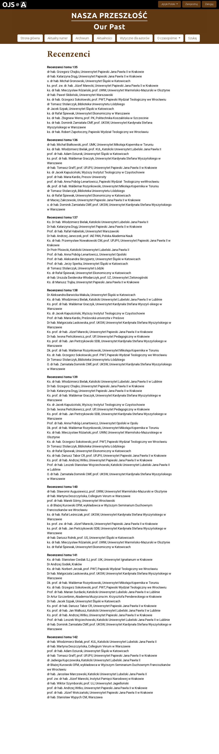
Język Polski (171, 4)
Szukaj (192, 38)
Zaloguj (209, 4)
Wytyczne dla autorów (135, 38)
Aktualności (104, 38)
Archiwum (82, 38)
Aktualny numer (58, 38)
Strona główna (30, 38)
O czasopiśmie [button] (167, 38)
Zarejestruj (191, 4)
